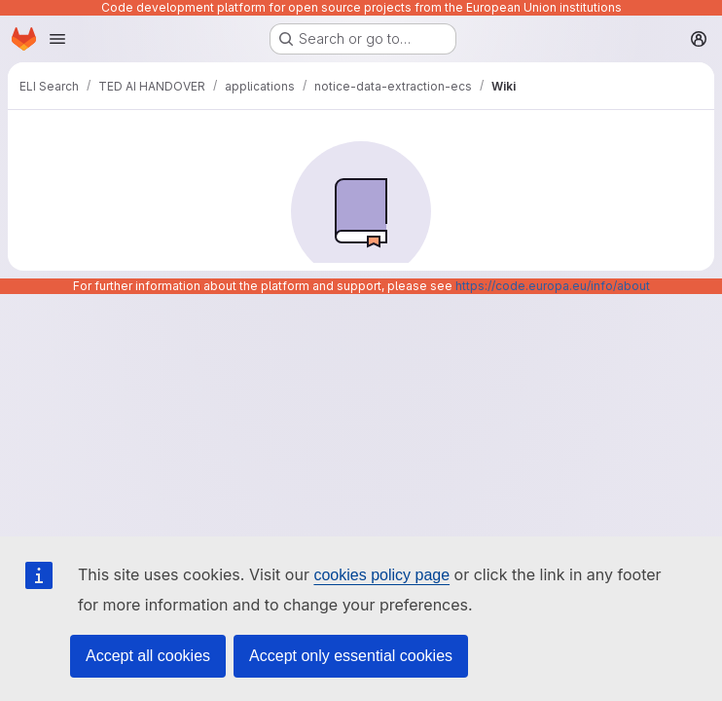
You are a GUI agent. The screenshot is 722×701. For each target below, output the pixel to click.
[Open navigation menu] (57, 39)
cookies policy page (381, 575)
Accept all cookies (148, 655)
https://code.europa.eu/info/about (552, 285)
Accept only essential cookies (350, 655)
